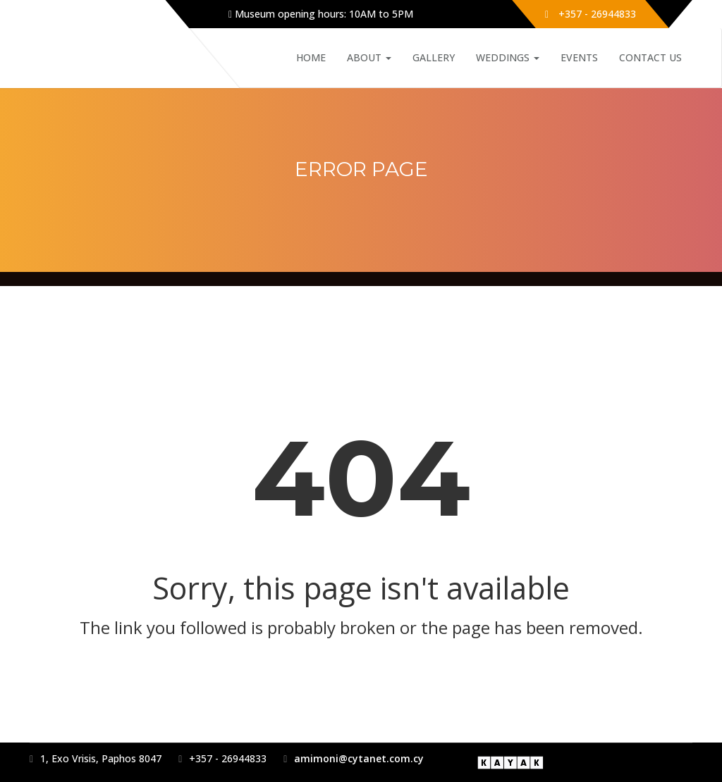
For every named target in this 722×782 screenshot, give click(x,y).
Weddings (507, 57)
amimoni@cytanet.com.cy (359, 758)
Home (311, 57)
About (369, 57)
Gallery (433, 57)
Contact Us (650, 57)
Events (579, 57)
